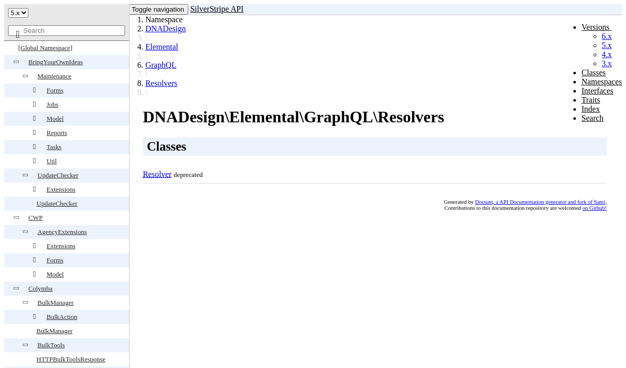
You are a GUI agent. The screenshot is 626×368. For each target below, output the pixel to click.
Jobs (52, 104)
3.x (607, 63)
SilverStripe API (216, 9)
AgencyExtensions (62, 232)
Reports (57, 132)
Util (52, 161)
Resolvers (161, 83)
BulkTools (51, 345)
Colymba (40, 288)
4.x (607, 54)
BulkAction (62, 316)
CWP (35, 217)
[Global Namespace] (45, 48)
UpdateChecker (57, 175)
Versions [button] (596, 27)
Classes (593, 72)
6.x (607, 36)
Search (592, 118)
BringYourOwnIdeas (55, 62)
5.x (607, 45)
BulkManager (55, 302)
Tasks (54, 147)
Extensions (61, 189)
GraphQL (160, 65)
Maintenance (54, 76)
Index (590, 109)
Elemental (161, 46)
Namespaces (601, 81)
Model (55, 118)
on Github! (594, 208)
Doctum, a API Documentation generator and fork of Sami (540, 202)
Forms (55, 90)
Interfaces (597, 90)
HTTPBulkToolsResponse (70, 359)
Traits (590, 100)
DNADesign (165, 28)
